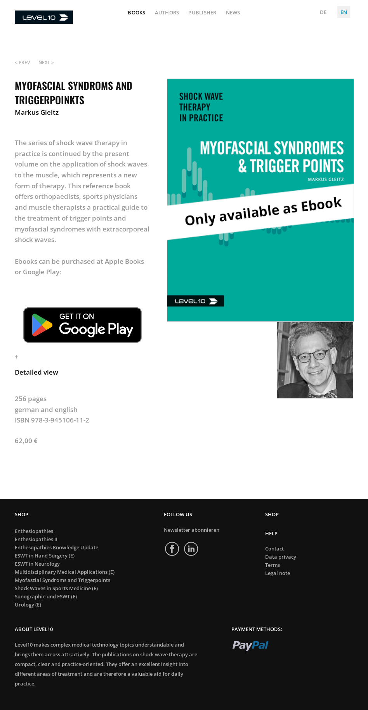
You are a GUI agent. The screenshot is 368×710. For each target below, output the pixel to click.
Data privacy (280, 556)
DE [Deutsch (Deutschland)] (323, 12)
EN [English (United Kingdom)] (343, 12)
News (233, 13)
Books (136, 13)
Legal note (277, 573)
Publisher (202, 13)
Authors (167, 13)
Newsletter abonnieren (191, 529)
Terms (272, 565)
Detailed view (36, 372)
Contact (274, 548)
